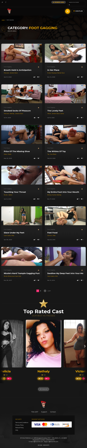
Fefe (56, 274)
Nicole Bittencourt (9, 274)
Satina (62, 111)
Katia (5, 152)
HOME (3, 17)
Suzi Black (53, 152)
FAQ (16, 428)
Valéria (10, 192)
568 (78, 376)
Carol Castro (7, 233)
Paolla (9, 152)
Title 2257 (34, 409)
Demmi (49, 233)
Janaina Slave (14, 70)
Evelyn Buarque (52, 70)
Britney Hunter (51, 192)
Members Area (54, 2)
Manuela (6, 70)
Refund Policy (19, 425)
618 (40, 376)
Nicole (6, 192)
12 (9, 376)
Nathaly (12, 111)
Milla (12, 233)
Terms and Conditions (21, 420)
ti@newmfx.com (38, 439)
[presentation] (2, 343)
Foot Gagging (7, 64)
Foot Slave (7, 145)
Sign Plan (78, 8)
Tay (48, 152)
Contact (53, 409)
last (47, 288)
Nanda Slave (61, 70)
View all (43, 386)
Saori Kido (18, 274)
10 (47, 376)
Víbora (49, 111)
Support (44, 409)
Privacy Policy (19, 422)
